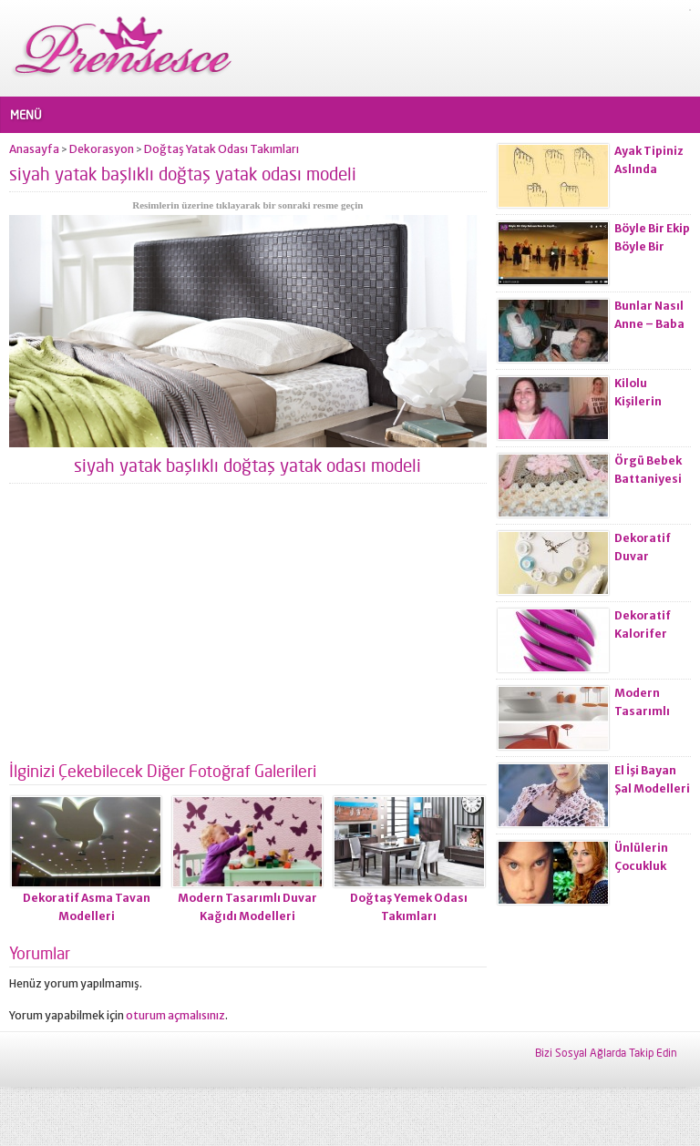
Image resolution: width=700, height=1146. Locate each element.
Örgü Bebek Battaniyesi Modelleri (648, 479)
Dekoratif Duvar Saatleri (642, 556)
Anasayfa (34, 149)
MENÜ (26, 114)
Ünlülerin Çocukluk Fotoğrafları (650, 866)
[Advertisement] (248, 629)
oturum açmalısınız (175, 1015)
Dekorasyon (101, 149)
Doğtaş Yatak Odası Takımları (221, 149)
